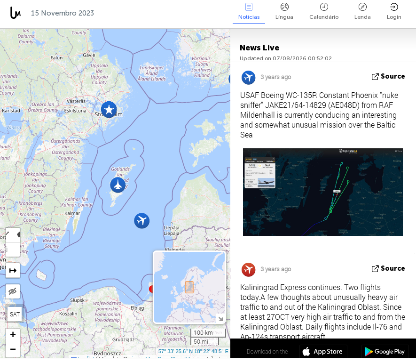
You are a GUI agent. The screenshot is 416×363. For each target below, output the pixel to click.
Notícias (248, 11)
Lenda (362, 11)
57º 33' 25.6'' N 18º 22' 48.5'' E (193, 351)
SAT (15, 314)
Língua (284, 11)
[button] (109, 110)
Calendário (323, 11)
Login (394, 11)
